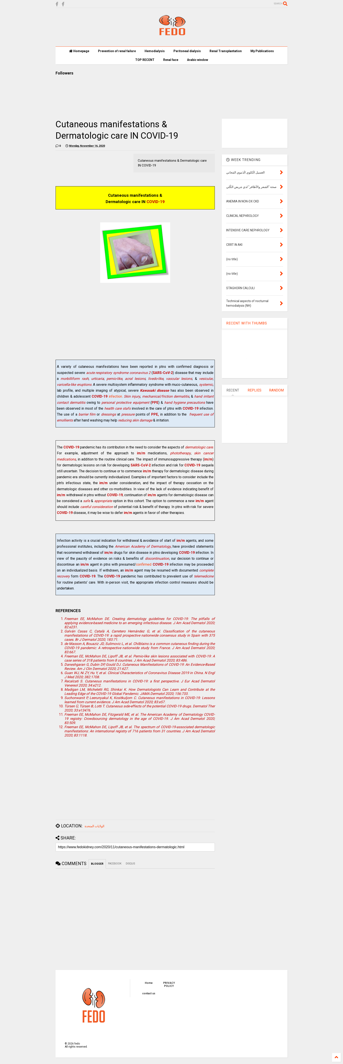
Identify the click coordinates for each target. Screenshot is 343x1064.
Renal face (170, 60)
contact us (148, 993)
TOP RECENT (144, 60)
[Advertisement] (135, 325)
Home (149, 982)
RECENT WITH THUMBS (246, 323)
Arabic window (197, 60)
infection (107, 396)
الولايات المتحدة (94, 826)
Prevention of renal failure (117, 51)
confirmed (144, 564)
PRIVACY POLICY (169, 984)
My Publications (262, 51)
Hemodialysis (155, 51)
